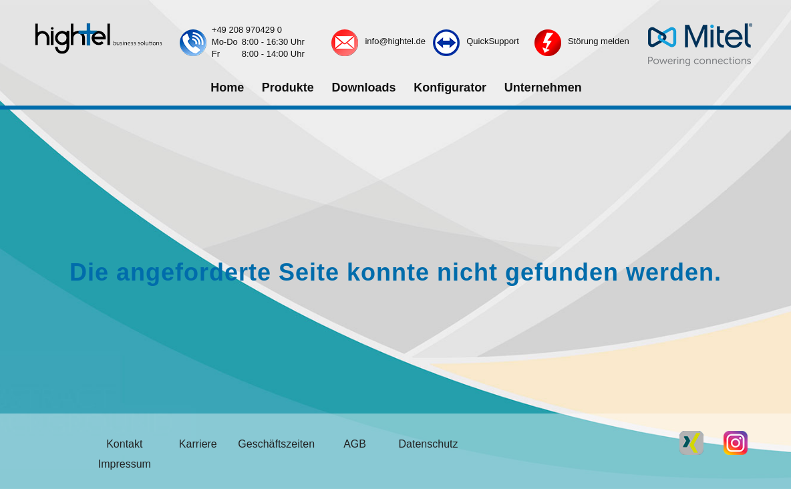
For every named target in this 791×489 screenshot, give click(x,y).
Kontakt (124, 444)
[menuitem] (226, 88)
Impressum (124, 464)
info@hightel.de (395, 41)
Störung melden (598, 41)
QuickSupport (492, 41)
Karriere (198, 444)
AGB (354, 444)
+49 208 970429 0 (247, 30)
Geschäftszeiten (276, 444)
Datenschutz (428, 444)
